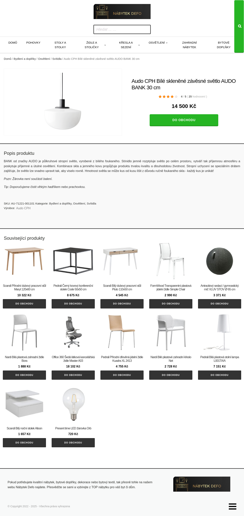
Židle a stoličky (92, 45)
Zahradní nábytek (189, 45)
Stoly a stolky (60, 45)
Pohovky (33, 42)
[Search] (239, 26)
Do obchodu (183, 120)
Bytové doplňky (224, 45)
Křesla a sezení (126, 45)
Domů (12, 42)
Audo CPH (23, 208)
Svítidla (57, 58)
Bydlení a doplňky (25, 58)
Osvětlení (157, 42)
